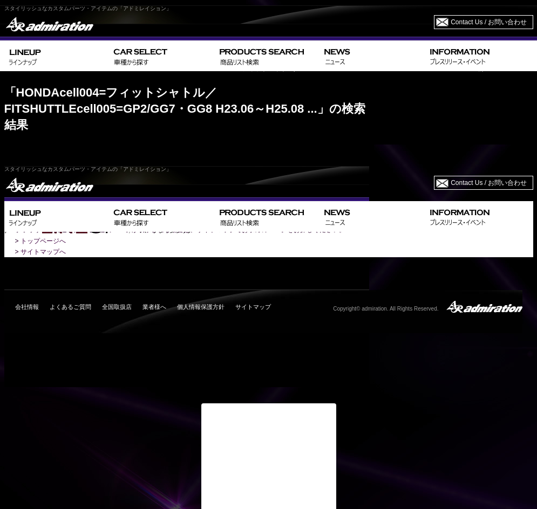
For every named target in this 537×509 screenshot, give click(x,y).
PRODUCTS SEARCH (267, 55)
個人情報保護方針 (201, 307)
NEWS (372, 55)
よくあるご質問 (70, 307)
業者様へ (154, 307)
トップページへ (43, 241)
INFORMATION (479, 55)
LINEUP (57, 55)
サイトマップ (253, 307)
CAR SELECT (162, 55)
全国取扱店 (117, 307)
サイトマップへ (43, 252)
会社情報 (27, 307)
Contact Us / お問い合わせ (489, 22)
